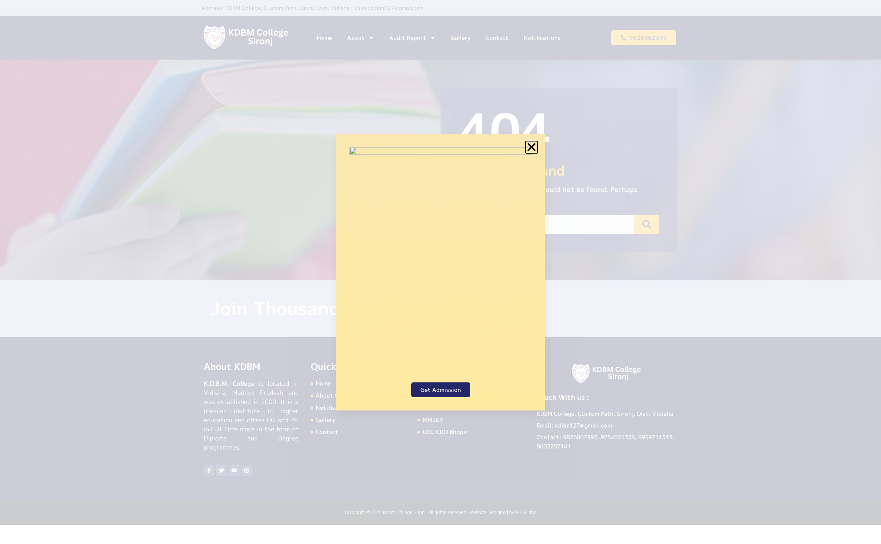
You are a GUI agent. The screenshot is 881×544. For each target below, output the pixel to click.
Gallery (460, 38)
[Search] (649, 224)
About (360, 37)
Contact (497, 38)
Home (324, 38)
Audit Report (412, 37)
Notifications (542, 38)
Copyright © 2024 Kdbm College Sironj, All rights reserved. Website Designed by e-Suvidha (440, 512)
